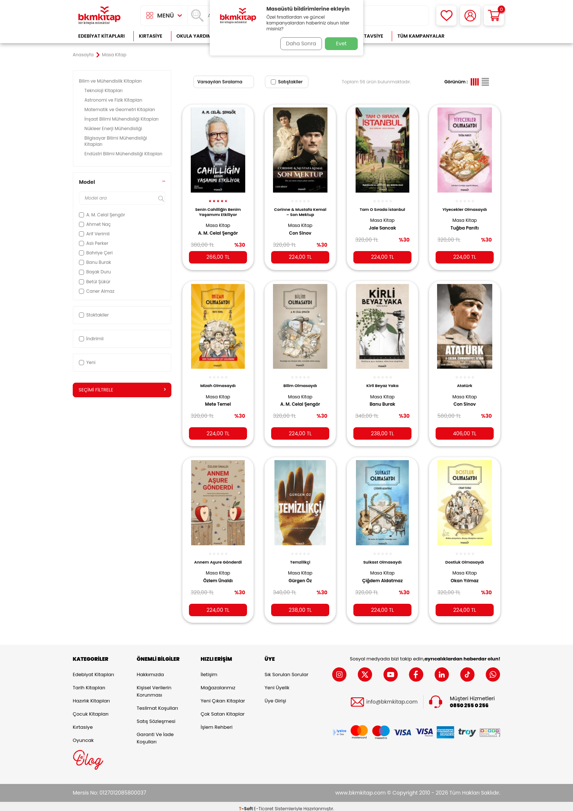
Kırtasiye (150, 36)
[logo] (99, 15)
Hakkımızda (150, 669)
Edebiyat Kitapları (101, 36)
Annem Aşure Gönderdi (218, 555)
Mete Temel (218, 399)
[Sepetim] (494, 15)
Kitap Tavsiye (366, 36)
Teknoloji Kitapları (104, 90)
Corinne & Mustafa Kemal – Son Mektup (300, 207)
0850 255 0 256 (469, 700)
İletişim (209, 669)
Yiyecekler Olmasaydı (465, 205)
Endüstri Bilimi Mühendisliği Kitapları (123, 154)
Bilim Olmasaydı (300, 380)
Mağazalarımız (218, 682)
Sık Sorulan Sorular (286, 669)
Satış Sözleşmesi (156, 716)
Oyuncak (83, 735)
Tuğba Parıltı (465, 224)
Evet (341, 43)
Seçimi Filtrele (122, 390)
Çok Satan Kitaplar (222, 709)
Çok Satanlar (477, 36)
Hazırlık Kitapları (91, 696)
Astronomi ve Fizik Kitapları (113, 100)
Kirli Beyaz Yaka (383, 380)
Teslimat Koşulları (157, 703)
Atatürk (464, 380)
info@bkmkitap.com (392, 697)
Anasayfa (83, 55)
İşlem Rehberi (216, 722)
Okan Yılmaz (464, 573)
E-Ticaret (264, 804)
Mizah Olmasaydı (218, 380)
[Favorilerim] (446, 15)
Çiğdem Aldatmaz (382, 573)
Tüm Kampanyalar (420, 36)
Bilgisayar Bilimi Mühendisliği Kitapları (115, 141)
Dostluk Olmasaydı (464, 555)
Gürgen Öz (300, 573)
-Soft (246, 804)
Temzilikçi (300, 555)
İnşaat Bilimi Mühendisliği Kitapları (122, 119)
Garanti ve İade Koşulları (155, 733)
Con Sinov (300, 229)
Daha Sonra (299, 43)
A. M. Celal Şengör (218, 229)
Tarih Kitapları (89, 682)
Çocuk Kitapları (91, 709)
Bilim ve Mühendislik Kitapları (111, 81)
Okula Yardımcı (197, 36)
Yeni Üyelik (277, 682)
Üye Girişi (275, 696)
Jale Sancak (382, 224)
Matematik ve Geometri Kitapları (120, 109)
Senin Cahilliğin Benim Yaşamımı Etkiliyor (218, 207)
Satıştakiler (287, 82)
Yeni (87, 362)
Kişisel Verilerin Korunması (154, 686)
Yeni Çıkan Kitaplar (223, 696)
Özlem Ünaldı (218, 573)
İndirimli (91, 339)
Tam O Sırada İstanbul (382, 205)
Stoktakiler (94, 315)
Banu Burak (382, 399)
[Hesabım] (470, 15)
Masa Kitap (218, 221)
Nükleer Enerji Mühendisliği (113, 128)
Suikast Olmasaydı (382, 555)
